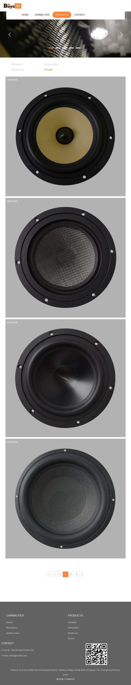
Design (9, 622)
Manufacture (11, 627)
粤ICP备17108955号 (65, 679)
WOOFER (12, 80)
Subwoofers (51, 64)
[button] (42, 15)
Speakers (16, 64)
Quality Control (13, 633)
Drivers (48, 69)
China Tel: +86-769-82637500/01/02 (17, 650)
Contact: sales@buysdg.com (14, 655)
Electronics (17, 69)
